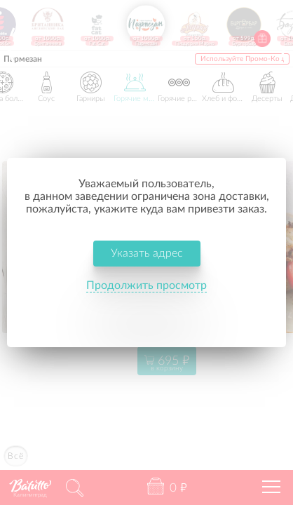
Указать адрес (147, 253)
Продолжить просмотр (146, 285)
